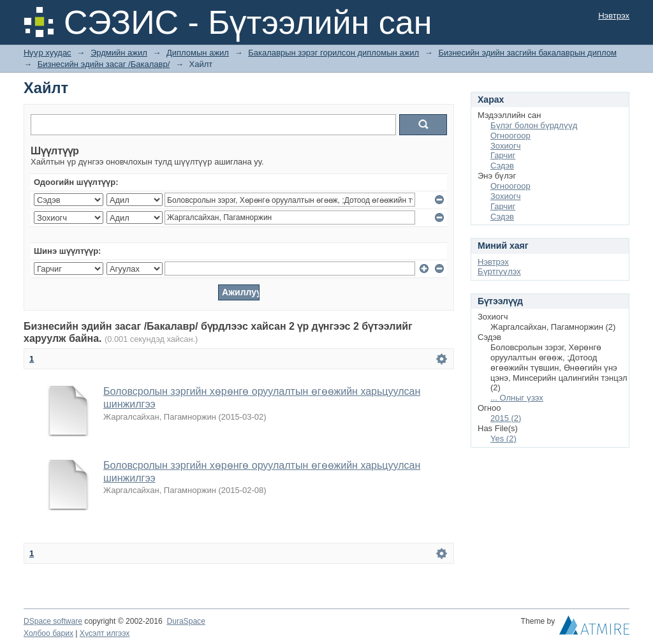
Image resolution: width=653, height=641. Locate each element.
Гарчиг (502, 155)
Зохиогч (505, 146)
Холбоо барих (48, 633)
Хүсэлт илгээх (105, 633)
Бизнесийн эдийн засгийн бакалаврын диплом (527, 52)
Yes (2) (503, 438)
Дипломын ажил (197, 52)
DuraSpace (185, 621)
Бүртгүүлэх (499, 271)
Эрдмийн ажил (119, 52)
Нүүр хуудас (47, 52)
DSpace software (53, 621)
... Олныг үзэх (516, 397)
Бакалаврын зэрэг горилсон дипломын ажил (333, 52)
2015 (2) (505, 418)
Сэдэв (502, 165)
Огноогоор (510, 135)
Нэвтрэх (613, 15)
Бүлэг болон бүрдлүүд (533, 125)
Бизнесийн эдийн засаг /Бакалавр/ (104, 64)
